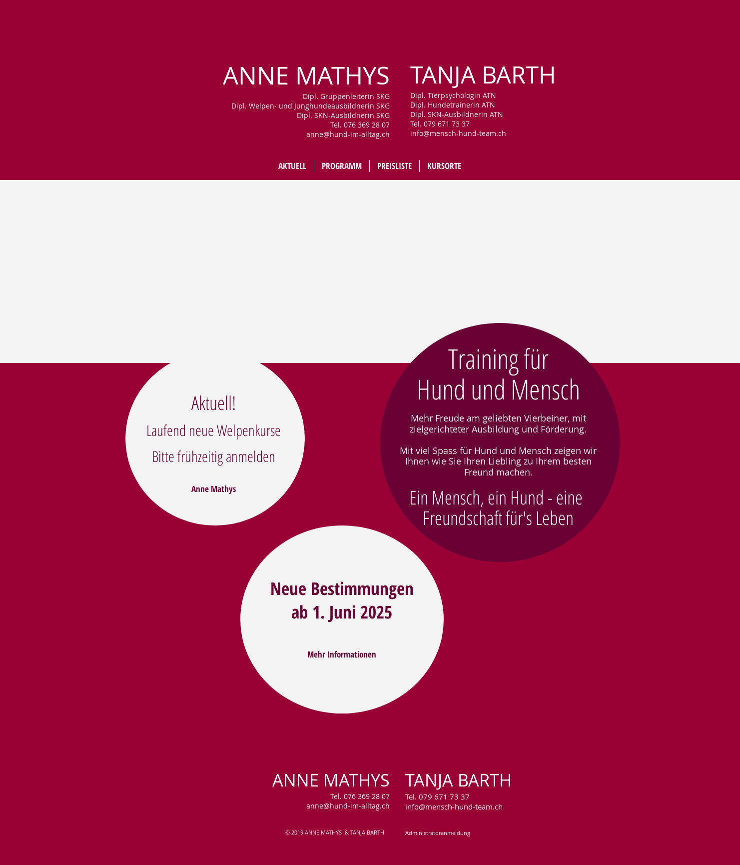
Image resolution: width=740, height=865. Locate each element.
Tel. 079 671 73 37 (437, 797)
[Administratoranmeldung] (437, 833)
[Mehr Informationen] (342, 654)
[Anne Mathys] (214, 488)
